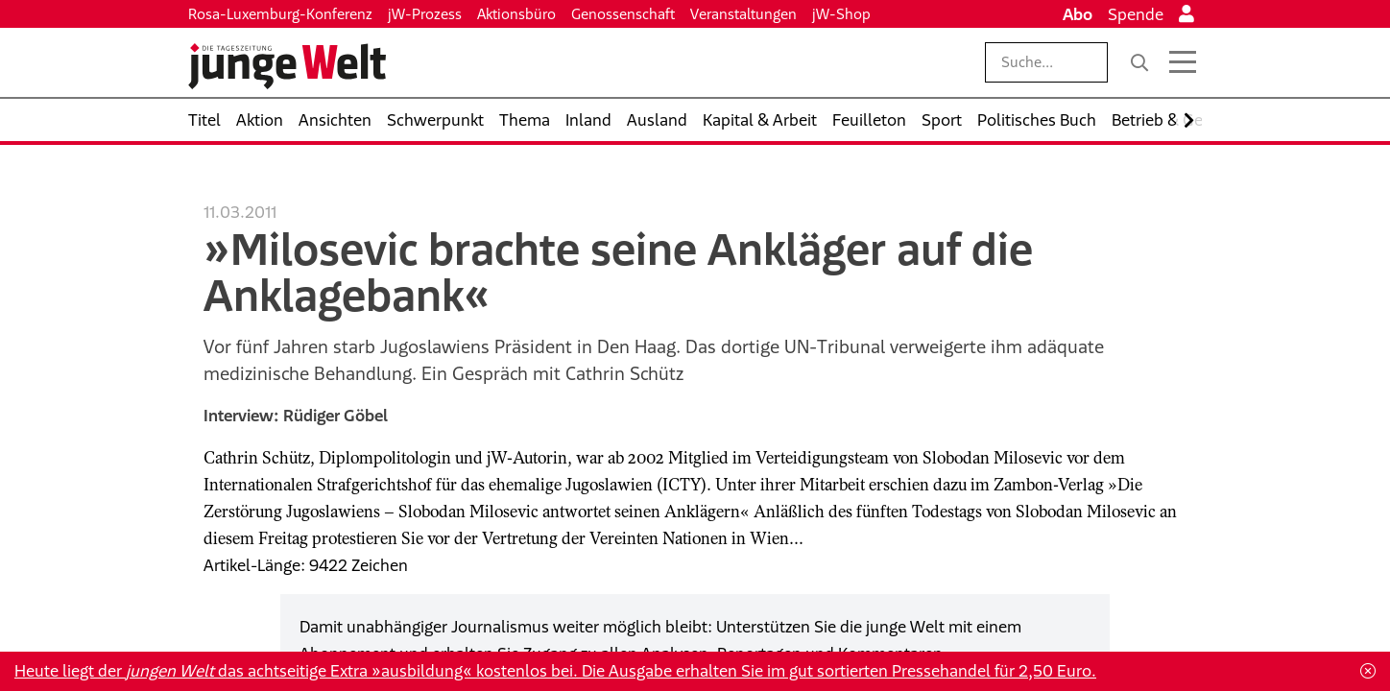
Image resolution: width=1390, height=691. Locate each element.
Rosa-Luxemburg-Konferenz (280, 14)
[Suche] (1139, 62)
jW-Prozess (425, 14)
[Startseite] (287, 66)
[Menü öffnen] (1182, 62)
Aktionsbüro (516, 14)
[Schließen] (1368, 671)
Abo (1077, 14)
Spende (1135, 14)
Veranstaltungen (743, 14)
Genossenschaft (623, 14)
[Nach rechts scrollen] (1189, 120)
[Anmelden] (1186, 14)
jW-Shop (841, 14)
